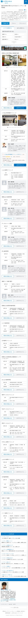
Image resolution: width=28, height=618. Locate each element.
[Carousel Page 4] (11, 67)
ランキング (23, 23)
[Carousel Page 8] (18, 127)
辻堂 (16, 34)
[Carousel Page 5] (13, 67)
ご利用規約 (18, 611)
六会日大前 (18, 36)
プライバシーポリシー (11, 611)
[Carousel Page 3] (10, 67)
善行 (4, 36)
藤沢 (4, 34)
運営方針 (22, 611)
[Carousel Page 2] (8, 67)
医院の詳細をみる (8, 107)
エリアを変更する (7, 28)
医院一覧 (6, 23)
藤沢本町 (5, 39)
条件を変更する (20, 28)
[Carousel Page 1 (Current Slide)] (7, 127)
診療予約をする (20, 107)
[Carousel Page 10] (21, 67)
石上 (16, 39)
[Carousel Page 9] (19, 67)
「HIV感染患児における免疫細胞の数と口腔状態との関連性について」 (8, 600)
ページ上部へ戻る (14, 607)
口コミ (14, 23)
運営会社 (4, 611)
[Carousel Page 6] (14, 67)
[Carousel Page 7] (16, 67)
